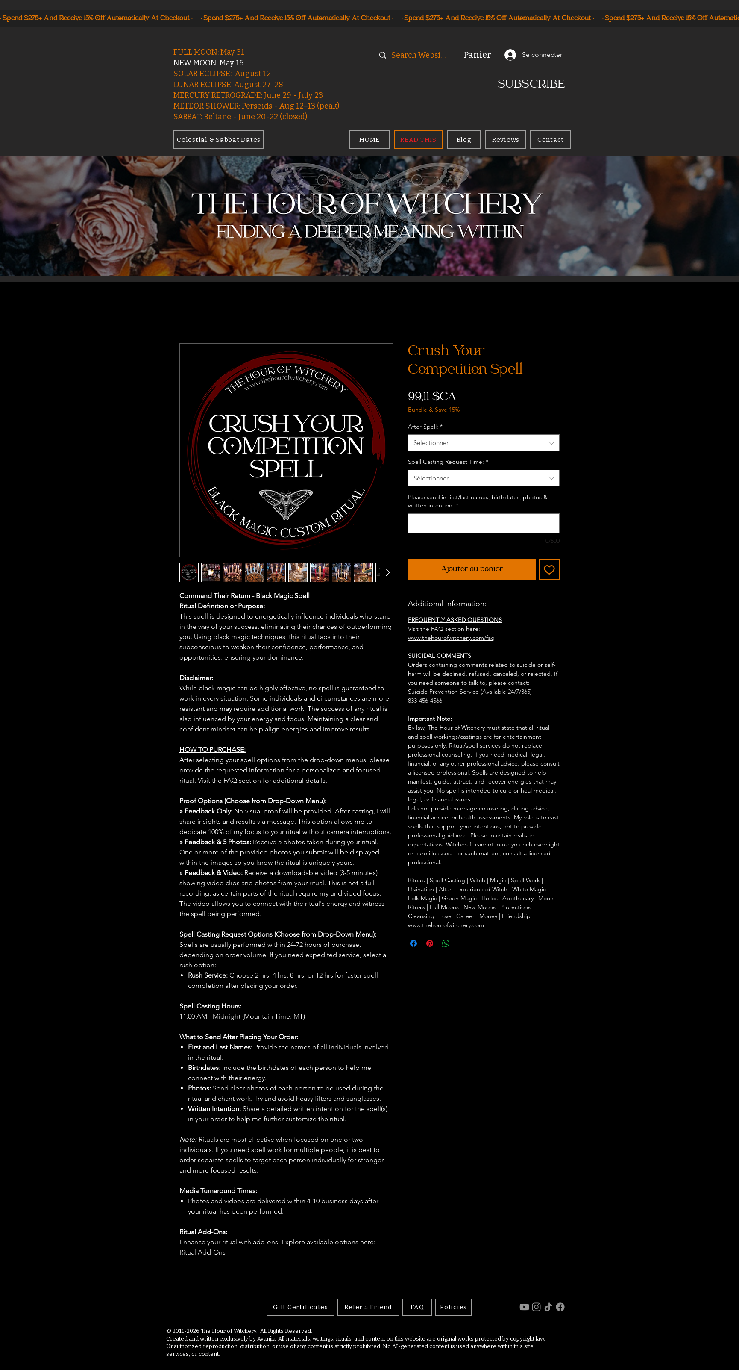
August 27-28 (258, 84)
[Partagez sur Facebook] (413, 943)
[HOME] (369, 139)
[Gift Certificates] (300, 1307)
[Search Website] (419, 55)
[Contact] (550, 139)
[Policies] (453, 1307)
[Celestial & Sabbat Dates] (218, 139)
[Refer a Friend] (368, 1307)
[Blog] (464, 139)
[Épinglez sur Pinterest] (430, 943)
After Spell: (425, 426)
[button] (482, 55)
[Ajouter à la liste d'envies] (549, 569)
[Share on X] (462, 943)
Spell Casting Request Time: (448, 462)
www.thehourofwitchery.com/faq (451, 638)
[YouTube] (524, 1307)
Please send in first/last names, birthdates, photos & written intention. (478, 501)
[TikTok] (548, 1307)
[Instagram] (536, 1307)
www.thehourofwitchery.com (446, 925)
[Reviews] (505, 139)
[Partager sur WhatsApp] (446, 943)
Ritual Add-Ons (202, 1252)
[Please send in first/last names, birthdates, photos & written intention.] (483, 523)
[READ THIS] (418, 139)
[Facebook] (560, 1307)
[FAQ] (417, 1307)
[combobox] (484, 442)
